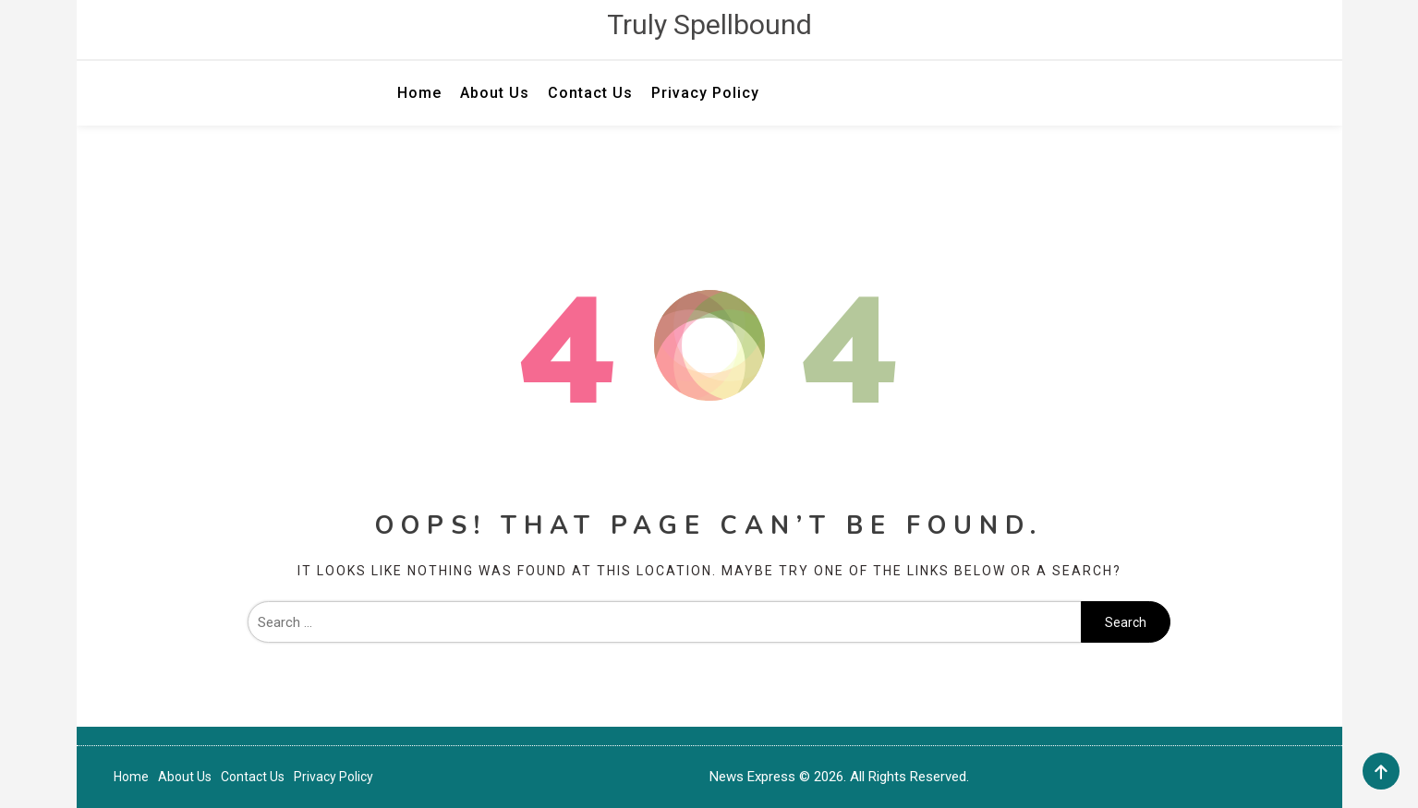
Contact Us (590, 93)
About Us (494, 93)
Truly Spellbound (709, 24)
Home (419, 93)
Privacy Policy (705, 93)
